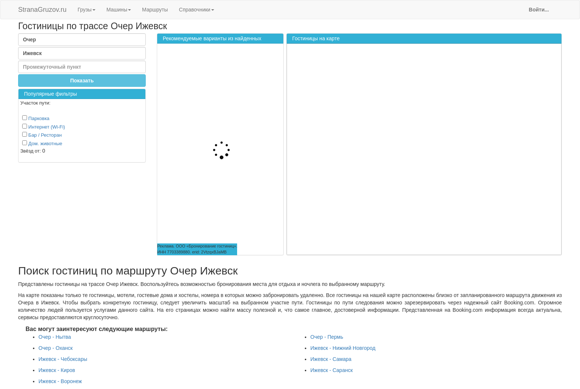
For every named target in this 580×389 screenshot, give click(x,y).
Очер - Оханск (55, 348)
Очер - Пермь (326, 337)
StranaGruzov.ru (42, 9)
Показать (82, 80)
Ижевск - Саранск (331, 370)
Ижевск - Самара (330, 359)
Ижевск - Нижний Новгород (342, 348)
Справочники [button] (196, 10)
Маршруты (155, 10)
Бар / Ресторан (42, 135)
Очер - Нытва (54, 337)
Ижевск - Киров (56, 370)
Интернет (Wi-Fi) (43, 127)
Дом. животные (42, 143)
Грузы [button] (86, 10)
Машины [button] (119, 10)
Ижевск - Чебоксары (62, 359)
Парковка (36, 118)
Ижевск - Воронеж (60, 381)
